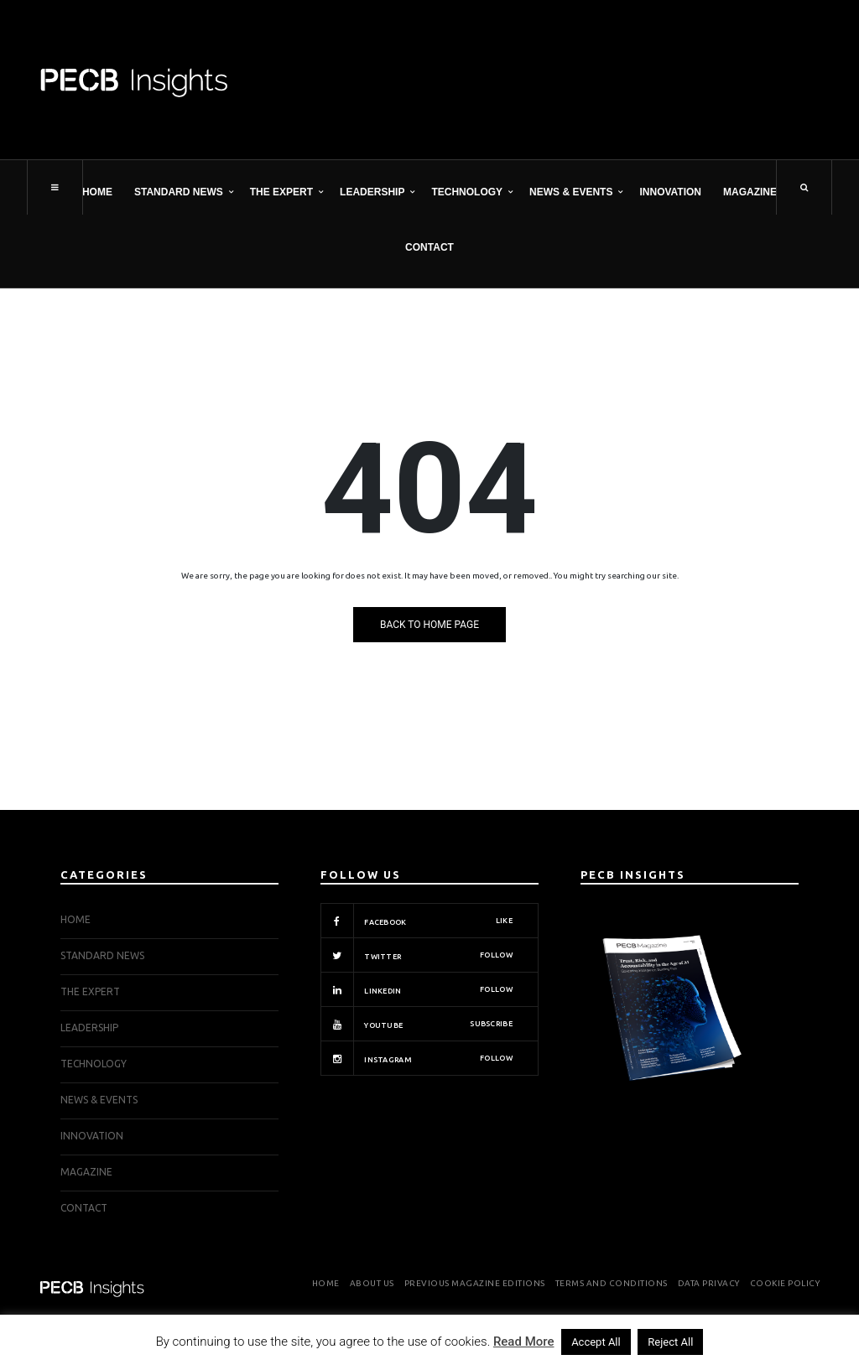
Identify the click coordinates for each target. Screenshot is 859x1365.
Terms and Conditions (611, 1283)
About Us (372, 1283)
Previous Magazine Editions (474, 1283)
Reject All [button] (670, 1342)
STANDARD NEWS (178, 192)
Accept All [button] (596, 1342)
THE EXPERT (281, 192)
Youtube (416, 1024)
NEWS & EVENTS (570, 192)
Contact (429, 247)
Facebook (416, 920)
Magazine (750, 192)
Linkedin (416, 989)
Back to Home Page (429, 625)
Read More (523, 1341)
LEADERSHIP (372, 192)
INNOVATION (670, 192)
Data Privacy (709, 1283)
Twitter (416, 955)
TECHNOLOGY (466, 192)
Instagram (416, 1058)
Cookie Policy (785, 1283)
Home (97, 192)
